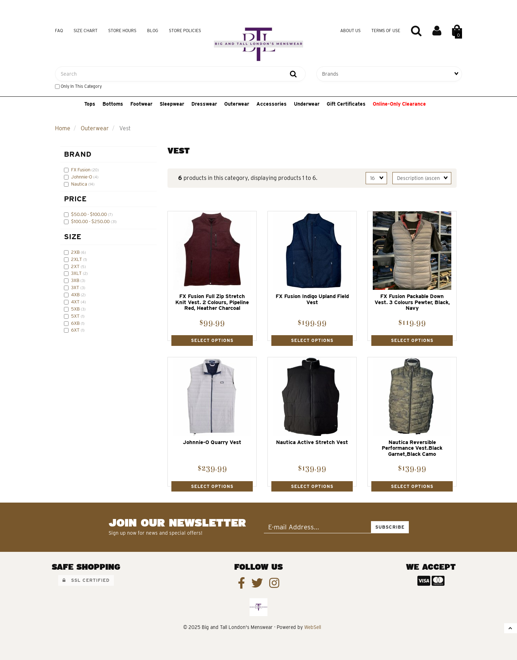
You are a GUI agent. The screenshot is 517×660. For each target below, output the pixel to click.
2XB (76, 252)
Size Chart (85, 30)
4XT (76, 301)
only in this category (78, 86)
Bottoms (112, 104)
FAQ (59, 30)
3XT (75, 287)
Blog (152, 30)
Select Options (212, 340)
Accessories (271, 104)
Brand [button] (77, 154)
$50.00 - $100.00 (89, 214)
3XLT (77, 273)
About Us (350, 30)
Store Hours (122, 30)
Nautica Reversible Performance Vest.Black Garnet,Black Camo (412, 448)
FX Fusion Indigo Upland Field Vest (312, 299)
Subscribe (390, 527)
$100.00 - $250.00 (91, 221)
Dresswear (204, 104)
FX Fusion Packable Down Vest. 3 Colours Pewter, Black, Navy (412, 302)
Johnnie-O (82, 177)
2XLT (77, 259)
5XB (76, 309)
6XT (76, 330)
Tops (89, 104)
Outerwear (236, 104)
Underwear (307, 104)
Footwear (141, 104)
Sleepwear (172, 104)
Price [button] (75, 198)
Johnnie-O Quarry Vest (212, 442)
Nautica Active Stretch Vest (312, 442)
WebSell (312, 627)
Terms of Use (385, 30)
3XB (75, 280)
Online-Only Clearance (399, 104)
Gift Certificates (346, 104)
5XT (76, 316)
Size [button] (72, 236)
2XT (76, 266)
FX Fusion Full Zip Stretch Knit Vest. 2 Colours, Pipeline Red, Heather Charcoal (212, 302)
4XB (76, 294)
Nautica (79, 184)
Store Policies (185, 30)
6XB (76, 323)
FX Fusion (81, 169)
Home (62, 128)
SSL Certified (86, 580)
